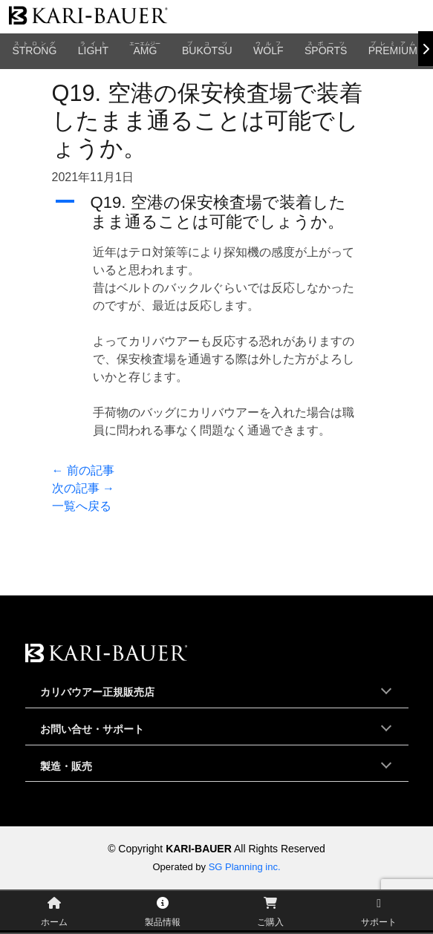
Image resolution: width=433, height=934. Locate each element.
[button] (217, 212)
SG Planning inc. (245, 866)
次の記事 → (83, 488)
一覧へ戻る (81, 506)
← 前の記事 (83, 470)
